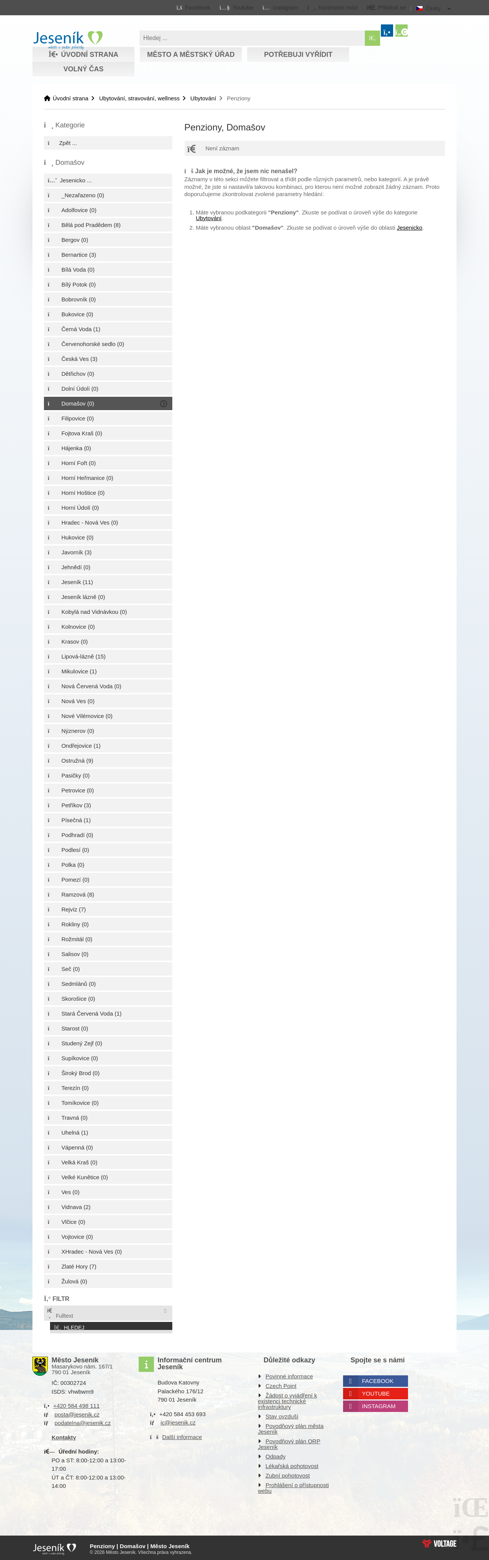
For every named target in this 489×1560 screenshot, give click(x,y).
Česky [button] (433, 8)
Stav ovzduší (282, 1414)
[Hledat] (372, 38)
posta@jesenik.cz (77, 1412)
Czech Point (281, 1384)
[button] (332, 7)
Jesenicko (410, 227)
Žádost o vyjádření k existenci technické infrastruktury (287, 1399)
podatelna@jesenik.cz (83, 1421)
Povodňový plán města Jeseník (291, 1427)
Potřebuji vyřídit (298, 54)
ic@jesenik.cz (178, 1420)
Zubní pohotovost (288, 1473)
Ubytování (203, 98)
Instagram (379, 1404)
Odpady (276, 1454)
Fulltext (59, 1313)
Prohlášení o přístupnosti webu (293, 1486)
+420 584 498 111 (76, 1404)
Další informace (182, 1434)
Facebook (378, 1379)
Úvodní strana (67, 40)
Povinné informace (289, 1374)
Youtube (376, 1391)
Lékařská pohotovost (292, 1464)
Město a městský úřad (191, 54)
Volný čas (83, 69)
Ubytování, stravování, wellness (139, 98)
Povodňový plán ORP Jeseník (289, 1442)
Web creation (439, 1541)
